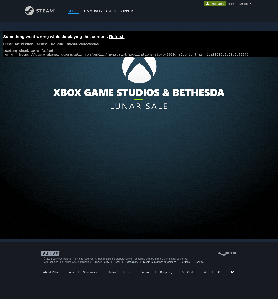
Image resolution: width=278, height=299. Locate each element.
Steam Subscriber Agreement (159, 262)
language (243, 3)
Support (146, 272)
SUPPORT (127, 11)
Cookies (198, 262)
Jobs (71, 272)
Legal (117, 262)
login (231, 3)
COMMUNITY (92, 11)
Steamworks (90, 272)
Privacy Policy (101, 262)
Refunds (185, 262)
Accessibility (131, 262)
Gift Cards (188, 272)
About (111, 11)
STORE (73, 11)
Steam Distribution (119, 272)
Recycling (166, 272)
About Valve (51, 272)
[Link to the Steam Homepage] (43, 14)
